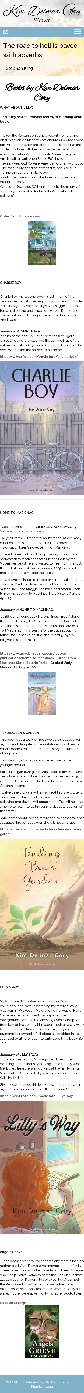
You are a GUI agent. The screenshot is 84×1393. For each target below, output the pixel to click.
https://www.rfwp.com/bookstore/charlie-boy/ (39, 357)
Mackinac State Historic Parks (22, 531)
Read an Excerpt (13, 1303)
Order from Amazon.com (20, 216)
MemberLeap (42, 1387)
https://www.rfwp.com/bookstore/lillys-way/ (37, 1096)
